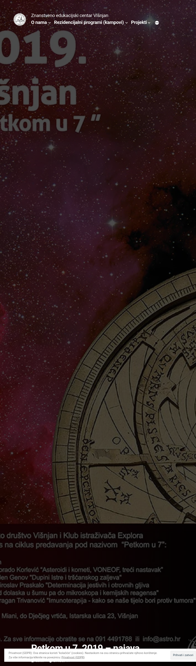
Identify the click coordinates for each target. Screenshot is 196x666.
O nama (39, 22)
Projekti (139, 22)
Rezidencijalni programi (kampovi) (89, 22)
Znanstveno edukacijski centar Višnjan (69, 15)
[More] (157, 23)
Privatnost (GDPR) (73, 657)
